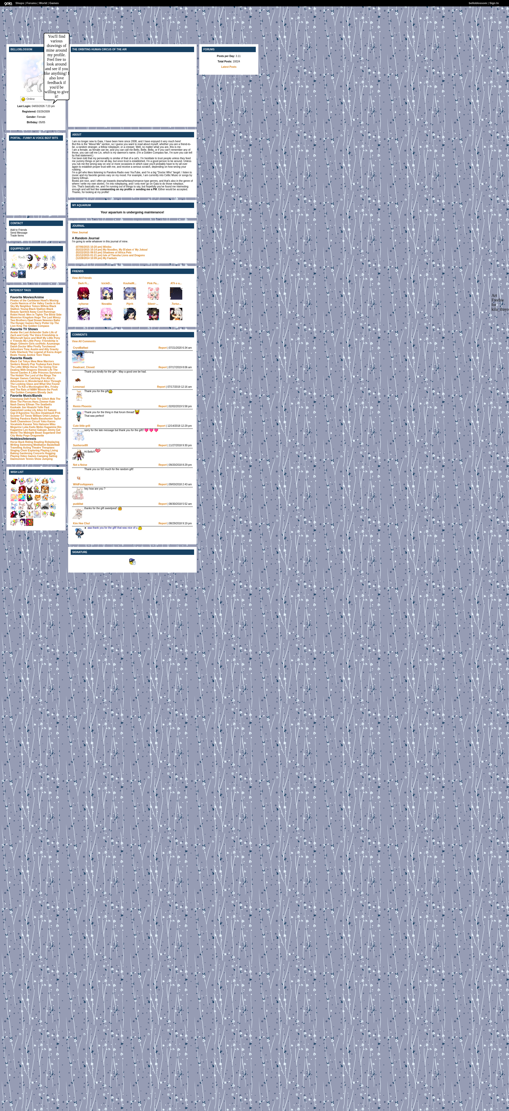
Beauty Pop (28, 364)
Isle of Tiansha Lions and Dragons (110, 255)
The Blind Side (52, 314)
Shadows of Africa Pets (103, 252)
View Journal (80, 232)
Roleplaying (52, 442)
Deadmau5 (47, 413)
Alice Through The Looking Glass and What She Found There (35, 384)
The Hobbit (17, 375)
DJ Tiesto (26, 415)
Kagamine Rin (52, 427)
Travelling (16, 447)
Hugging (50, 453)
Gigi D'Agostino (20, 413)
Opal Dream (35, 320)
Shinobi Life (45, 369)
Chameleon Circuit (28, 421)
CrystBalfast (80, 347)
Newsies (47, 320)
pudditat (78, 503)
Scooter (15, 415)
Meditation (39, 444)
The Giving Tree (47, 367)
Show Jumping (43, 459)
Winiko (93, 246)
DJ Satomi (50, 410)
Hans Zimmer (40, 401)
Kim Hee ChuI (81, 523)
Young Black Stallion (33, 309)
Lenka (27, 410)
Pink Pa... (153, 283)
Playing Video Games (23, 456)
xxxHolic (40, 343)
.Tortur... (176, 303)
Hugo (37, 317)
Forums (31, 3)
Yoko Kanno (48, 421)
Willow (45, 306)
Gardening (26, 453)
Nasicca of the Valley (31, 303)
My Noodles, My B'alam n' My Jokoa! (112, 249)
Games (54, 3)
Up (51, 323)
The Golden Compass (36, 326)
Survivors (55, 372)
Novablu (107, 303)
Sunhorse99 (80, 445)
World (43, 3)
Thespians (48, 447)
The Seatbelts (43, 404)
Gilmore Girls (26, 343)
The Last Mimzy (51, 317)
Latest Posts (228, 66)
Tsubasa (41, 364)
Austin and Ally (39, 349)
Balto (56, 320)
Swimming (26, 444)
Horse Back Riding (21, 442)
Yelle (40, 407)
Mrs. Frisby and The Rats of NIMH (34, 388)
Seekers (15, 364)
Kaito (32, 427)
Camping (42, 456)
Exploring (34, 450)
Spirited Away (28, 311)
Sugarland (49, 432)
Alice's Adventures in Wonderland (32, 380)
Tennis (29, 459)
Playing (45, 450)
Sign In (494, 3)
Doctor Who (25, 346)
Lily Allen (37, 410)
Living (54, 450)
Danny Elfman (25, 404)
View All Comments (84, 341)
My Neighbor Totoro (28, 306)
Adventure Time (20, 349)
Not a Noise (80, 464)
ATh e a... (176, 283)
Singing (15, 450)
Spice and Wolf (33, 338)
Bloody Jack (45, 392)
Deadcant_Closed (84, 367)
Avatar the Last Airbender (26, 332)
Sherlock (22, 352)
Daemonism (17, 459)
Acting (27, 447)
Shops (19, 3)
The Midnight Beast (30, 432)
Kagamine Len (19, 430)
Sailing (53, 456)
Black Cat (16, 361)
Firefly (37, 346)
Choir (23, 450)
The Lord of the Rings (37, 375)
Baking (14, 453)
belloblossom (478, 3)
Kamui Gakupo (38, 430)
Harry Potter (41, 323)
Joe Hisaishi (29, 407)
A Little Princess (39, 372)
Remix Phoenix (82, 406)
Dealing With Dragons (23, 369)
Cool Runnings (46, 311)
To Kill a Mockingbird (31, 386)
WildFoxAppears (83, 484)
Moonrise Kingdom (22, 317)
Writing (14, 444)
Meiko (39, 427)
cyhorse (83, 303)
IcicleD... (107, 283)
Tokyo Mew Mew (33, 361)
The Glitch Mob (46, 398)
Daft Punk (30, 398)
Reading (39, 442)
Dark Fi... (83, 283)
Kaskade (15, 407)
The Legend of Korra (41, 352)
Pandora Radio (29, 418)
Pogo (26, 435)
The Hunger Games (22, 323)
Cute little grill (81, 425)
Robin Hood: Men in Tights (26, 314)
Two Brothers (18, 320)
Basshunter (46, 418)
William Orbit (41, 415)
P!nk (57, 413)
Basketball (53, 444)
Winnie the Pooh (48, 389)
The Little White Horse (24, 367)
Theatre (36, 447)
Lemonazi (79, 386)
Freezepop (16, 398)
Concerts (38, 453)
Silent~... (153, 303)
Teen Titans (43, 355)
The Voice (35, 335)
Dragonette (37, 435)
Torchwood (49, 346)
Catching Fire (37, 378)
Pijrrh (129, 303)
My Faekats (96, 258)
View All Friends (82, 278)
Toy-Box (35, 413)
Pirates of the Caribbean (25, 300)
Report (163, 347)
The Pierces (24, 401)
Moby (19, 435)
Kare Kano (53, 364)
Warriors (48, 361)
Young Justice (26, 355)
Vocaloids (16, 424)
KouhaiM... (130, 283)
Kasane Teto (30, 424)
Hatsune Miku (47, 424)
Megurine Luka (19, 427)
